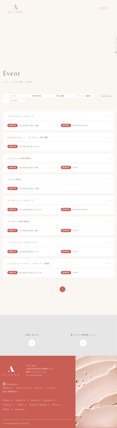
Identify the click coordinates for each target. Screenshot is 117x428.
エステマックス (22, 388)
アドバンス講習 (84, 96)
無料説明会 (37, 96)
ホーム (5, 82)
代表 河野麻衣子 (10, 392)
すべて (14, 96)
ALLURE (50, 388)
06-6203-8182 (36, 375)
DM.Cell (38, 388)
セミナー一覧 (17, 82)
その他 (14, 100)
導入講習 (60, 96)
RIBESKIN (7, 388)
